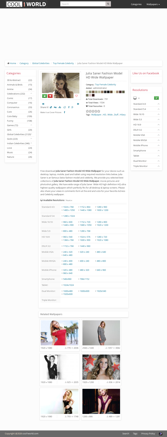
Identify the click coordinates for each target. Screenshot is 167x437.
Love (19, 148)
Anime (19, 89)
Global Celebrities (40, 63)
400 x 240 (84, 260)
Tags (135, 433)
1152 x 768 (68, 246)
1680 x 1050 (85, 224)
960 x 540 (67, 236)
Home (13, 63)
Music (19, 152)
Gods (12, 138)
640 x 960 (101, 269)
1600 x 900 (85, 239)
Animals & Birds (19, 84)
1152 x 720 (85, 221)
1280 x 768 (85, 230)
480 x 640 (101, 251)
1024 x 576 (85, 236)
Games (12, 125)
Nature (19, 157)
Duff (116, 114)
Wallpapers (153, 4)
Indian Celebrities (18, 143)
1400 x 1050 (69, 210)
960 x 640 (67, 273)
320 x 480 (67, 269)
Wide (110, 114)
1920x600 (68, 294)
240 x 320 (67, 251)
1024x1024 (68, 284)
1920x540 (101, 291)
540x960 (67, 278)
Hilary (123, 114)
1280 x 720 (102, 236)
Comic (19, 98)
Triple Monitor (140, 166)
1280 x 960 (102, 206)
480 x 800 (101, 260)
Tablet (136, 155)
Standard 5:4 (139, 109)
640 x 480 (67, 255)
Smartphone (139, 150)
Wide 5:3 (137, 119)
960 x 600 (67, 221)
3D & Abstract (19, 80)
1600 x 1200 (102, 210)
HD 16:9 (137, 124)
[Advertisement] (83, 36)
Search (125, 433)
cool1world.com (30, 433)
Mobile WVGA (140, 140)
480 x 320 (84, 269)
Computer (19, 102)
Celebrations (16, 93)
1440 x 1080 (85, 210)
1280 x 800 (102, 221)
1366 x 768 (68, 239)
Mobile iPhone (140, 145)
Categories (136, 4)
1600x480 (68, 291)
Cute (19, 111)
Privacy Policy (148, 433)
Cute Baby (19, 116)
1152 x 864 (85, 206)
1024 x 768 (68, 206)
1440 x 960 (85, 246)
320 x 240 (84, 251)
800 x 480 (67, 230)
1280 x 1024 (69, 215)
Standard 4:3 (139, 103)
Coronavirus (19, 107)
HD (104, 114)
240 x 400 (67, 260)
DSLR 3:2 (137, 129)
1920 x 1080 (102, 239)
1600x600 (84, 291)
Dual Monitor (140, 160)
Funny (19, 120)
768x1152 (84, 278)
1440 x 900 (68, 224)
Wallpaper (96, 114)
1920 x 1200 (102, 224)
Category (24, 63)
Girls (19, 129)
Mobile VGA (139, 134)
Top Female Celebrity (63, 63)
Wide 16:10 (138, 114)
